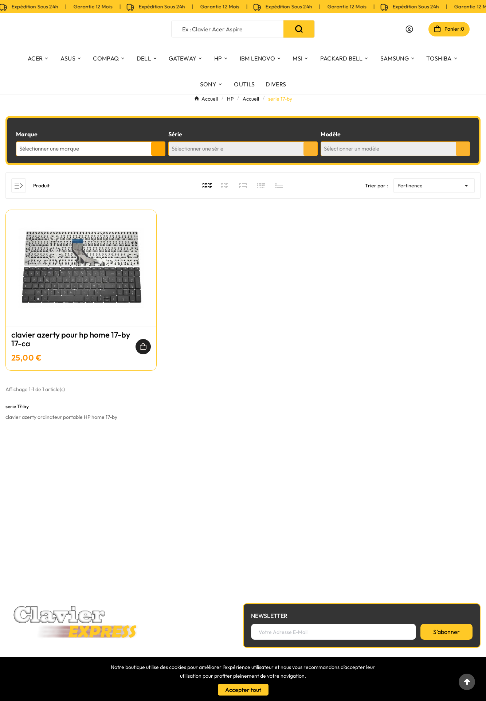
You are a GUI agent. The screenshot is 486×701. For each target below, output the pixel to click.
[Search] (299, 29)
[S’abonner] (446, 632)
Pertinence (434, 185)
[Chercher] (228, 29)
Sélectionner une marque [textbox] (49, 148)
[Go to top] (467, 682)
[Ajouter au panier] (143, 346)
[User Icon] (409, 29)
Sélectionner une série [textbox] (197, 148)
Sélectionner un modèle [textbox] (351, 148)
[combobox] (90, 148)
